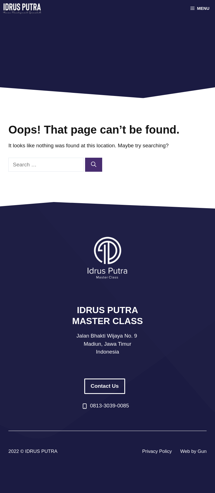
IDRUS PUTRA (41, 451)
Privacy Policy (157, 451)
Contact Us (105, 386)
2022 (13, 451)
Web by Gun (193, 451)
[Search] (93, 165)
